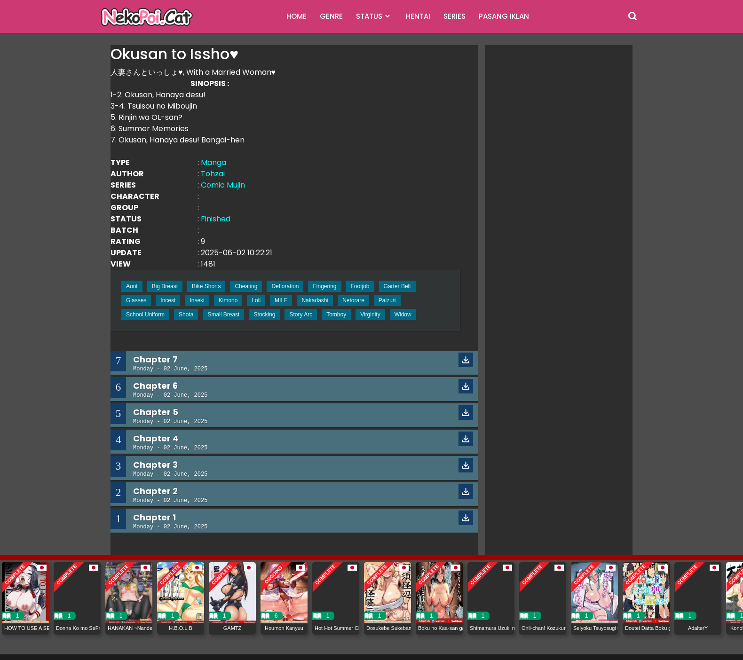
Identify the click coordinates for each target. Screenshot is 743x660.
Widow (403, 314)
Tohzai (213, 173)
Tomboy (336, 314)
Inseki (197, 300)
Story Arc (300, 314)
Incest (167, 300)
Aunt (132, 286)
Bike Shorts (206, 286)
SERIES (454, 16)
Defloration (285, 286)
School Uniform (145, 314)
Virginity (370, 314)
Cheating (246, 286)
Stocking (264, 314)
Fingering (324, 286)
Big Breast (165, 286)
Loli (256, 300)
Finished (215, 218)
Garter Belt (397, 286)
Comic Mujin (223, 185)
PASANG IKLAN (504, 16)
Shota (186, 314)
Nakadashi (314, 300)
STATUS (369, 16)
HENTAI (418, 16)
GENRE (331, 16)
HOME (296, 16)
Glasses (136, 300)
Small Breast (223, 314)
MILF (281, 300)
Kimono (228, 300)
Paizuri (387, 300)
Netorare (353, 300)
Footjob (360, 286)
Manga (213, 162)
